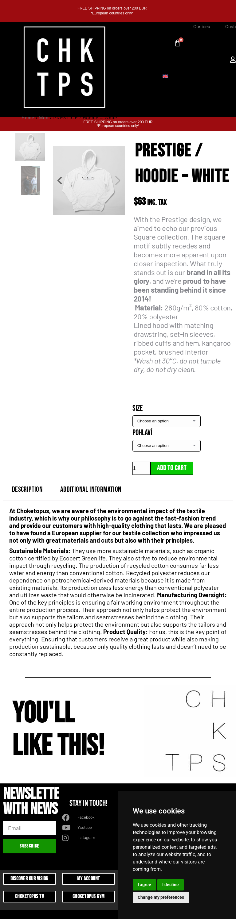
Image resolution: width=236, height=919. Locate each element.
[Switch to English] (165, 76)
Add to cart (172, 468)
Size (137, 408)
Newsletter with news (34, 802)
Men (44, 117)
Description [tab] (27, 489)
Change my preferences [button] (161, 897)
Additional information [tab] (90, 489)
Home (28, 117)
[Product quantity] (141, 468)
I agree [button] (144, 884)
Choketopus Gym (89, 896)
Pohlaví (142, 433)
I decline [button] (170, 884)
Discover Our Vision (29, 878)
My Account (88, 878)
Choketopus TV (29, 896)
